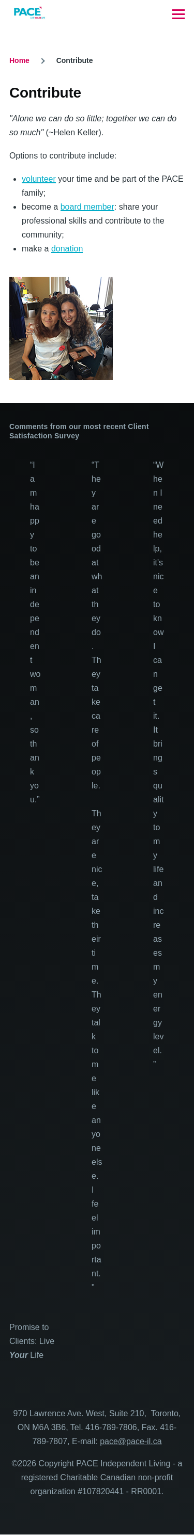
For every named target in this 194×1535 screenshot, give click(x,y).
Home (19, 60)
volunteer (39, 179)
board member (87, 206)
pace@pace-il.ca (130, 1441)
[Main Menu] (178, 14)
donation (67, 248)
